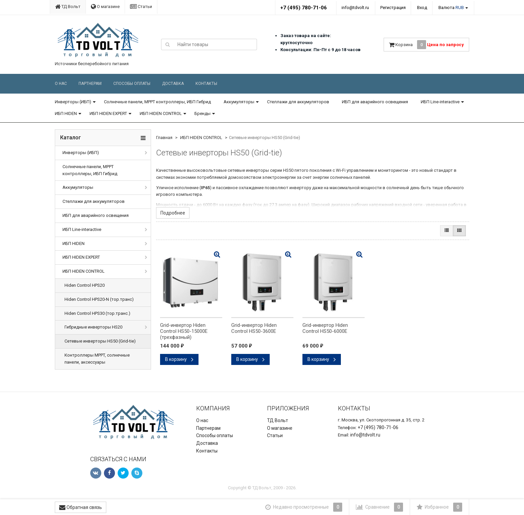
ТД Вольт (68, 6)
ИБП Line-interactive (440, 101)
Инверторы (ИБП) (73, 101)
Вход (422, 7)
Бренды (202, 113)
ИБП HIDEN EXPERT (108, 113)
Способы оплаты (131, 83)
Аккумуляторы (239, 101)
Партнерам (90, 83)
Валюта (451, 7)
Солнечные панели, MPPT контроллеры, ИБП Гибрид (157, 101)
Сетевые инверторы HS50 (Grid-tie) (100, 341)
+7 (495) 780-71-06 (303, 8)
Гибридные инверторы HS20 (93, 327)
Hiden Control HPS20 (84, 285)
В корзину (179, 359)
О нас (61, 83)
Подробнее (172, 213)
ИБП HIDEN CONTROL (161, 113)
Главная (164, 137)
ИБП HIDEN (66, 113)
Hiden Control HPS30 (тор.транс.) (97, 313)
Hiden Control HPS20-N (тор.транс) (99, 299)
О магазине (105, 6)
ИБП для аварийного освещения (375, 101)
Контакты (206, 83)
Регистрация (393, 7)
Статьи (141, 6)
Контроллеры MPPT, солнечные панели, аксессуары (97, 359)
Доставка (173, 83)
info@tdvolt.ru (355, 7)
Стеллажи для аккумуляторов (298, 101)
